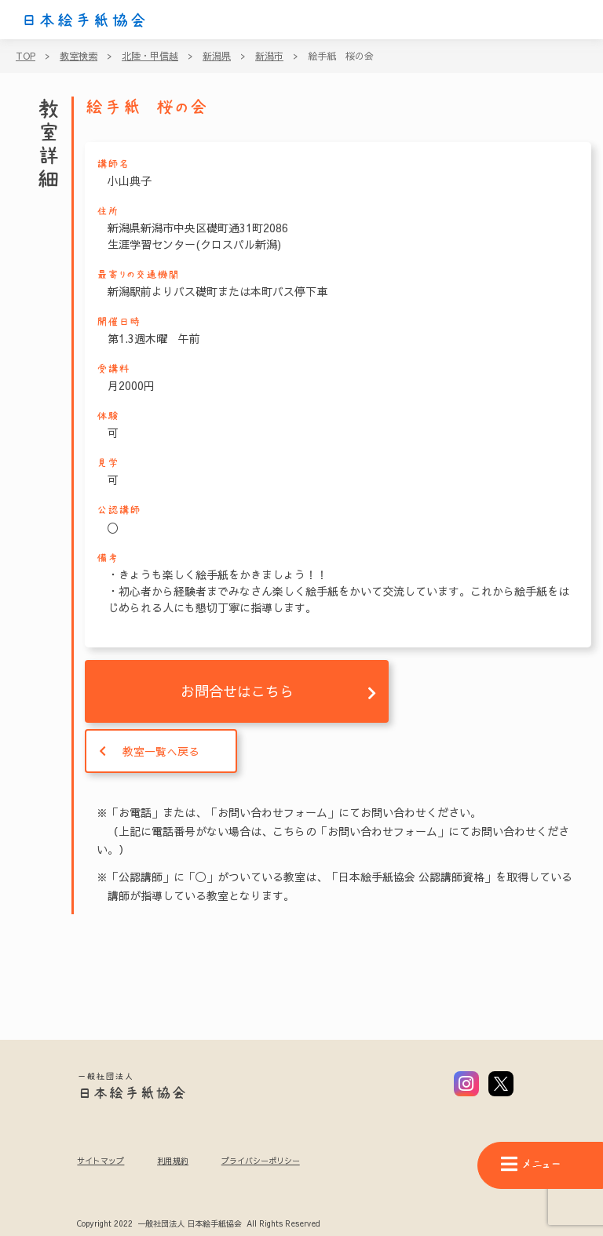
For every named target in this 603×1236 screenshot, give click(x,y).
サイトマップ (100, 1160)
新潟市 (269, 55)
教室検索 (78, 55)
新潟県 (217, 55)
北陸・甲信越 (150, 55)
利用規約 (172, 1160)
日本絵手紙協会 (84, 20)
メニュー (531, 1164)
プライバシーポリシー (260, 1160)
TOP (25, 55)
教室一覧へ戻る (160, 751)
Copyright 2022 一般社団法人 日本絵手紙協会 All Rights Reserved (198, 1224)
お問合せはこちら (237, 691)
